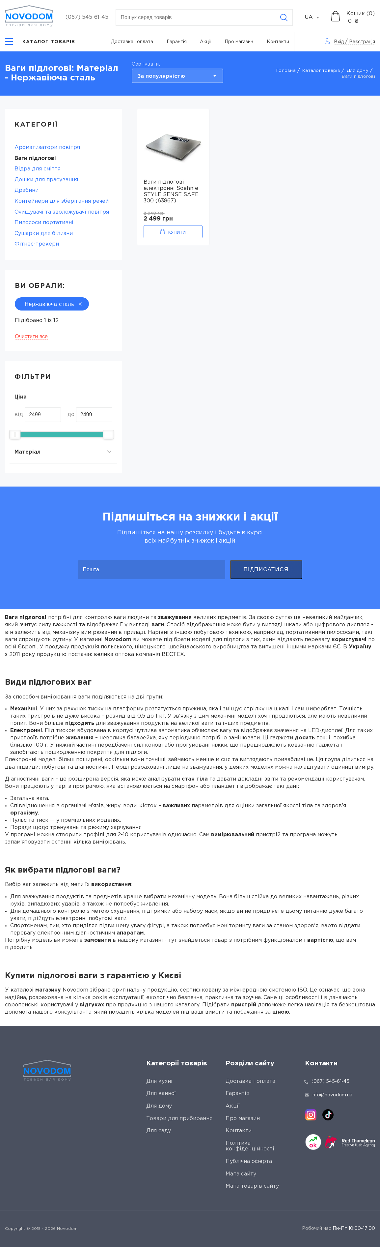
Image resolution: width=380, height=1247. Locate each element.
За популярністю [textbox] (161, 76)
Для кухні (159, 1081)
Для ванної (161, 1093)
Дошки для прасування (46, 179)
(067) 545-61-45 (87, 17)
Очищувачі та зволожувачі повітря (61, 212)
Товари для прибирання (179, 1118)
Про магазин (239, 42)
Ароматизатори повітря (47, 147)
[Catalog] (40, 41)
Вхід (339, 42)
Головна (286, 71)
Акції (205, 42)
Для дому (357, 71)
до (71, 414)
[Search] (283, 17)
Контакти (278, 42)
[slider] (14, 434)
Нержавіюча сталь (52, 304)
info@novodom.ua (328, 1095)
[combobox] (315, 17)
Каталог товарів (321, 71)
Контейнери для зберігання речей (61, 201)
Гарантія (177, 42)
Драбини (26, 190)
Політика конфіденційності (250, 1146)
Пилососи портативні (43, 222)
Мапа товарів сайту (252, 1186)
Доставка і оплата (132, 42)
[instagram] (311, 1115)
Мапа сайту (241, 1174)
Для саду (158, 1130)
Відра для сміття (37, 168)
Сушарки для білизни (43, 233)
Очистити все (31, 336)
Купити (177, 232)
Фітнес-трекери (36, 244)
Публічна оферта (249, 1161)
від (18, 414)
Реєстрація (362, 42)
